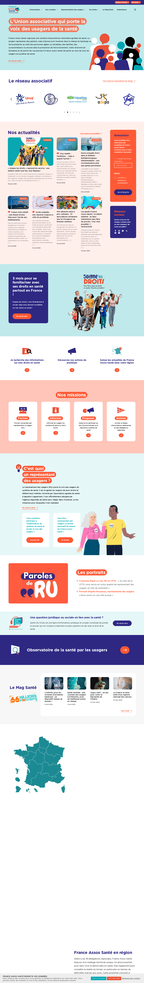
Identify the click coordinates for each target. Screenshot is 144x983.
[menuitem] (122, 2)
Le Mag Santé (107, 11)
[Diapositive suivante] (132, 103)
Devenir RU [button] (34, 544)
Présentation (36, 11)
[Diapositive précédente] (11, 103)
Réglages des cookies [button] (131, 978)
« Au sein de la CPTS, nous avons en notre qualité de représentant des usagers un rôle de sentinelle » (106, 589)
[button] (135, 11)
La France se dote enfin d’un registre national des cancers (122, 699)
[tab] (64, 116)
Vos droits (94, 11)
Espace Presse (122, 2)
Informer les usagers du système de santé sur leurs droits (55, 430)
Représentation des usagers (73, 11)
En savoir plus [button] (22, 321)
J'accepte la (122, 184)
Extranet (136, 2)
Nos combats (51, 11)
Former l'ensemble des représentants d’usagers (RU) (23, 430)
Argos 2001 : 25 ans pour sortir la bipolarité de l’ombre (99, 700)
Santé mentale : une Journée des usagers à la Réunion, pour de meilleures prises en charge (76, 701)
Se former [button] (65, 544)
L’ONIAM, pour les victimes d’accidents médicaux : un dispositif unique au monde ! (54, 701)
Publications (122, 11)
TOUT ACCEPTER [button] (98, 978)
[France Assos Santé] (13, 11)
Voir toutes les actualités (91, 138)
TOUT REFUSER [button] (114, 978)
